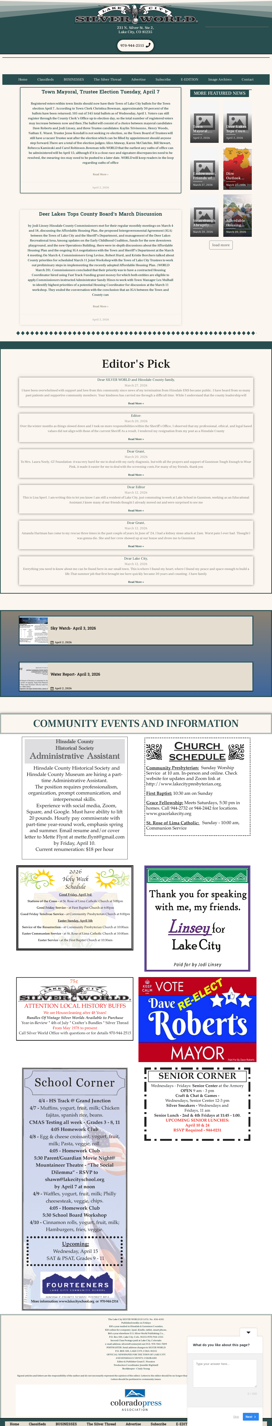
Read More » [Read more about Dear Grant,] (136, 475)
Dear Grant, (136, 451)
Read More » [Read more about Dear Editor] (136, 511)
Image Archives (220, 80)
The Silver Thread (107, 80)
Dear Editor (136, 487)
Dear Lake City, (136, 559)
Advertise (138, 80)
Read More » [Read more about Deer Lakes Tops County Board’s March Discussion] (100, 306)
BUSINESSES (74, 80)
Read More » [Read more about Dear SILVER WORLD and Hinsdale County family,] (136, 403)
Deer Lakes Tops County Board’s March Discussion (100, 214)
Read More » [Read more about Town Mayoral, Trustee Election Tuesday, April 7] (100, 175)
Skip (236, 1416)
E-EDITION (189, 80)
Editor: (136, 416)
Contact (248, 80)
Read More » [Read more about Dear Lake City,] (136, 582)
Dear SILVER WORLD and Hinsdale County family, (136, 380)
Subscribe (163, 80)
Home (23, 80)
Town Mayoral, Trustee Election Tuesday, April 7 (100, 92)
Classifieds (45, 80)
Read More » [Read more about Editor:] (136, 439)
